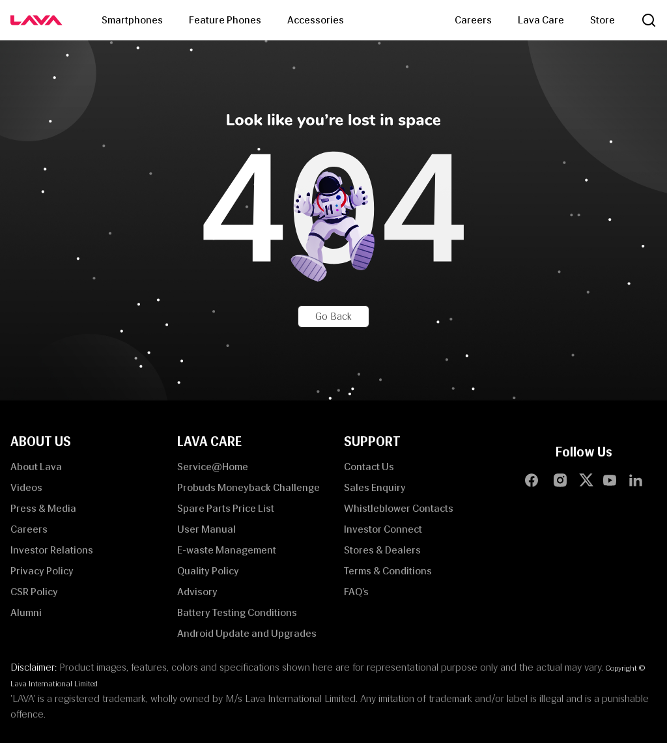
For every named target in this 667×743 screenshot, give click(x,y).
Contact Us (369, 466)
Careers (473, 20)
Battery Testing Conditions (237, 612)
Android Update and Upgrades (247, 633)
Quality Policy (208, 571)
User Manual (206, 529)
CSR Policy (34, 591)
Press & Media (43, 508)
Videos (26, 487)
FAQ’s (356, 591)
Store (602, 20)
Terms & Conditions (388, 571)
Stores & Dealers (382, 550)
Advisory (197, 591)
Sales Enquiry (375, 487)
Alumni (26, 612)
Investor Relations (51, 550)
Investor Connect (383, 529)
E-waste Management (226, 550)
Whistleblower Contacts (398, 508)
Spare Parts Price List (225, 508)
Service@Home (212, 466)
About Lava (36, 466)
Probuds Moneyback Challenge (248, 487)
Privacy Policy (42, 571)
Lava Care (541, 20)
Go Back (333, 316)
